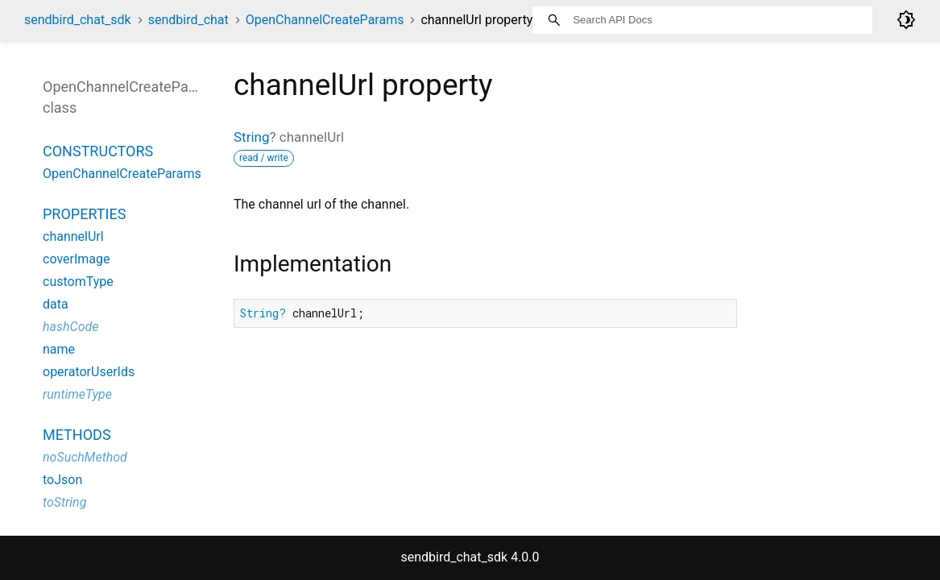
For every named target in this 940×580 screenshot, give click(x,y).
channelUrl (73, 236)
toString (64, 502)
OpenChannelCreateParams (325, 19)
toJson (62, 479)
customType (78, 281)
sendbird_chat (188, 19)
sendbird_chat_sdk (77, 19)
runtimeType (77, 394)
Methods (77, 434)
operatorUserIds (89, 371)
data (55, 304)
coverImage (76, 259)
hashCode (70, 326)
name (59, 349)
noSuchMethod (85, 457)
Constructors (98, 151)
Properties (84, 213)
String (251, 137)
